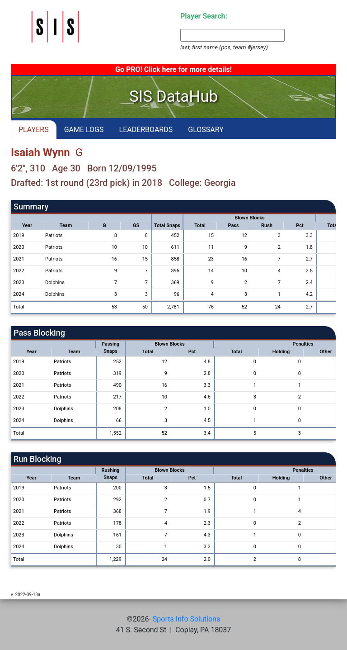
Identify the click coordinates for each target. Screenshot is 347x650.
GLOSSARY (206, 129)
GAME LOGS (84, 129)
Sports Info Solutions (186, 619)
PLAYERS (34, 129)
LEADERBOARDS (146, 129)
